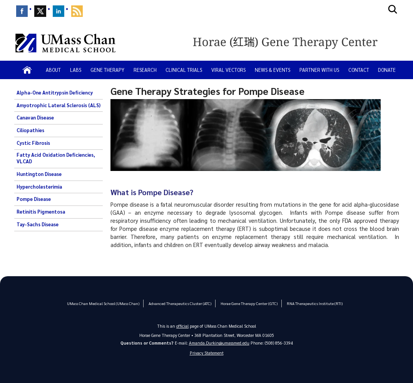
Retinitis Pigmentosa (41, 212)
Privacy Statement (207, 353)
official (182, 326)
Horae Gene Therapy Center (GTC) (246, 303)
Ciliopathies (30, 130)
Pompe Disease (34, 199)
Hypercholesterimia (39, 187)
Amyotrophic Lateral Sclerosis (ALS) (58, 105)
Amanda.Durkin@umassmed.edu (219, 343)
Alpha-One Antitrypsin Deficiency (55, 93)
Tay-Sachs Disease (38, 224)
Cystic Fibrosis (33, 143)
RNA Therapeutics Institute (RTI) (310, 303)
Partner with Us (319, 69)
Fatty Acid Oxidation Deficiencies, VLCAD (56, 158)
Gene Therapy (107, 69)
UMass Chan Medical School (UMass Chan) (105, 303)
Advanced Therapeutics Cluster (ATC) (179, 303)
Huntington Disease (39, 174)
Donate (387, 69)
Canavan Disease (35, 117)
